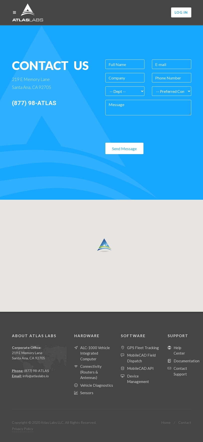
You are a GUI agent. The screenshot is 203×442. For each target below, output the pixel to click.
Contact (184, 422)
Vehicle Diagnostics (96, 385)
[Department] (125, 91)
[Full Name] (125, 64)
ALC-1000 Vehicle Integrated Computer (95, 353)
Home (166, 422)
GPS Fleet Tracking (143, 347)
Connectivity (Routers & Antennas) (91, 372)
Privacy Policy (22, 429)
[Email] (171, 64)
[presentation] (143, 129)
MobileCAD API (140, 368)
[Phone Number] (171, 77)
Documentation (187, 361)
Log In (181, 12)
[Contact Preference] (171, 91)
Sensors (86, 392)
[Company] (125, 77)
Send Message (124, 148)
